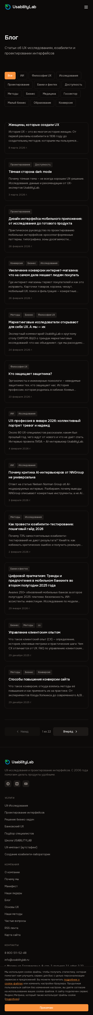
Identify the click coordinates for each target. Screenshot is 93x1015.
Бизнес (30, 93)
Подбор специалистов (19, 833)
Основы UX (12, 907)
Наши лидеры (13, 893)
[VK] (17, 783)
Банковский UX (14, 826)
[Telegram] (8, 783)
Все (10, 75)
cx (39, 625)
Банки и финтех (47, 84)
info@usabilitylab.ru (17, 959)
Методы (13, 93)
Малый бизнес (17, 102)
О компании (12, 872)
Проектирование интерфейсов (25, 812)
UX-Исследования (16, 805)
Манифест (11, 886)
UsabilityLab (20, 7)
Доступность (73, 84)
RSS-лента (11, 928)
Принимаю (46, 1007)
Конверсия (66, 102)
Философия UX (41, 75)
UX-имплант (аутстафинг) (21, 847)
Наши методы (13, 914)
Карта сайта (13, 935)
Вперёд (70, 731)
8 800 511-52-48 (15, 953)
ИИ (22, 75)
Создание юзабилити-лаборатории (27, 854)
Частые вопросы (15, 921)
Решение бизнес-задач (19, 819)
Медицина (49, 93)
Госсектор (70, 93)
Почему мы (12, 879)
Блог (8, 900)
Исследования (68, 75)
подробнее (12, 999)
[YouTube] (26, 783)
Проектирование (18, 84)
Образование (42, 102)
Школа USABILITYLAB (18, 840)
